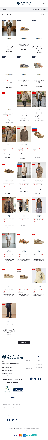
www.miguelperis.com (8, 375)
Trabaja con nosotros (6, 404)
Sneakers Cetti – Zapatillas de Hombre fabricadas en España (39, 153)
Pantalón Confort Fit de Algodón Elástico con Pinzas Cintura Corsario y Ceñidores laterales (9, 331)
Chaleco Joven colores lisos (39, 224)
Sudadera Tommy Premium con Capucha (39, 190)
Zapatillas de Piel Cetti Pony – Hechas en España (9, 295)
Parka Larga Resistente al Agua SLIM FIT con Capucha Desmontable (24, 154)
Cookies (14, 407)
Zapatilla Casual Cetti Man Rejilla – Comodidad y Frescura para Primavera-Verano (38, 47)
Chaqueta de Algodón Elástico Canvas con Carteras (9, 47)
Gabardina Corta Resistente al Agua (24, 116)
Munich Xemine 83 (24, 222)
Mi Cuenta (28, 360)
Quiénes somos (5, 401)
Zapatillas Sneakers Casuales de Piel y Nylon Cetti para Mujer (24, 260)
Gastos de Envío (29, 368)
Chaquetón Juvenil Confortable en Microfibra (39, 116)
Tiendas (3, 407)
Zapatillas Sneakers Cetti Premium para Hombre (9, 190)
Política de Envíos (29, 363)
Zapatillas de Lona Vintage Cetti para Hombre (24, 45)
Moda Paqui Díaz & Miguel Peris (21, 428)
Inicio (33, 9)
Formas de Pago (29, 365)
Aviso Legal (15, 401)
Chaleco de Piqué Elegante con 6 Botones (9, 83)
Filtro (43, 14)
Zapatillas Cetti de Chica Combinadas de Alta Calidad (39, 260)
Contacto (4, 409)
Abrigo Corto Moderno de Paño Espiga (9, 153)
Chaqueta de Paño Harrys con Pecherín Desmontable (9, 225)
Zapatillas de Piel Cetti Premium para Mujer (24, 295)
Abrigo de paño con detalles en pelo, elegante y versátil (9, 118)
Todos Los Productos (7, 14)
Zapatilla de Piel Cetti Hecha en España (24, 81)
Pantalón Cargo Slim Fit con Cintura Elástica (9, 260)
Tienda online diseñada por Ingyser (24, 430)
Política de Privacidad (17, 404)
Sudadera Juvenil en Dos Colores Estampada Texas (38, 295)
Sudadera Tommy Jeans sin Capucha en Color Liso (24, 187)
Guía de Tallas (39, 364)
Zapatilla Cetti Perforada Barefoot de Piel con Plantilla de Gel (39, 81)
